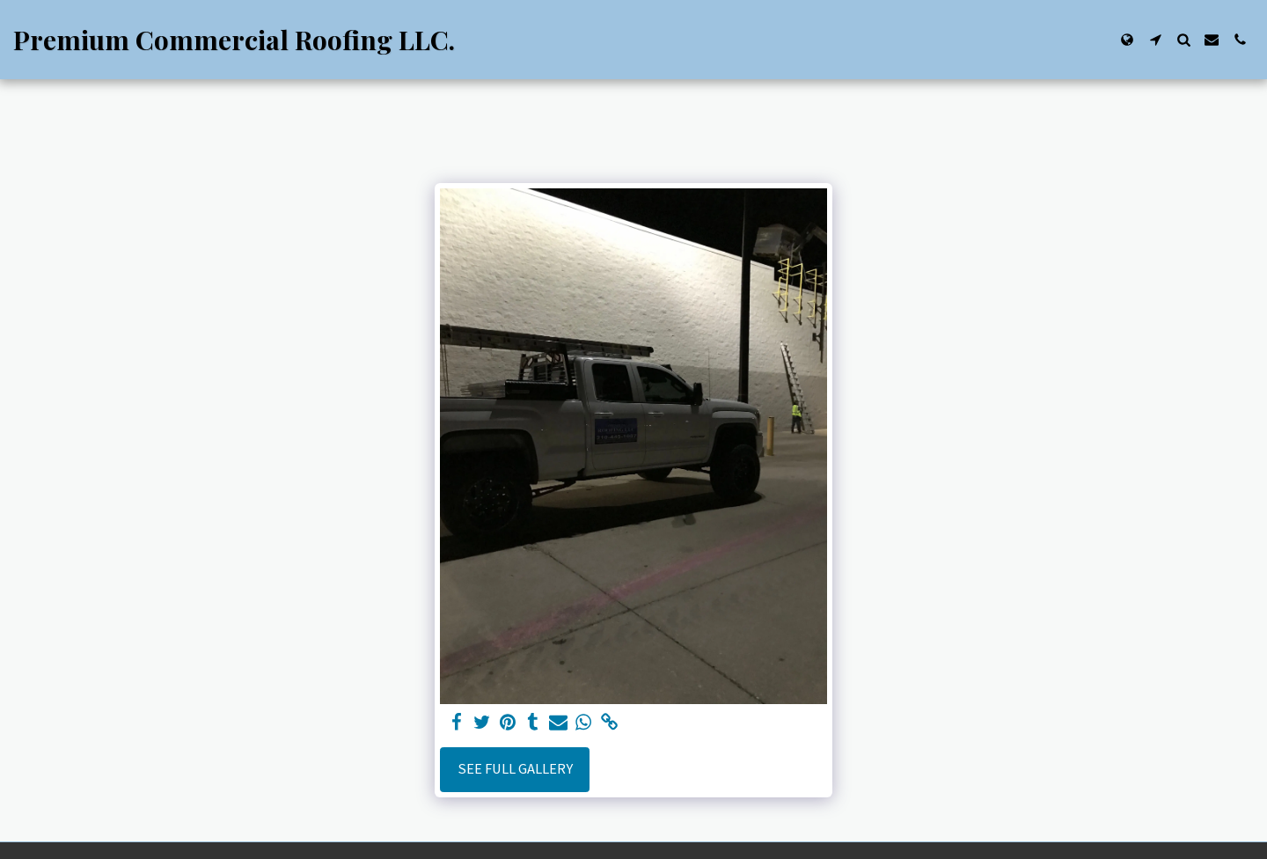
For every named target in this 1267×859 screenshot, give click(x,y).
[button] (1155, 40)
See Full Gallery (515, 769)
